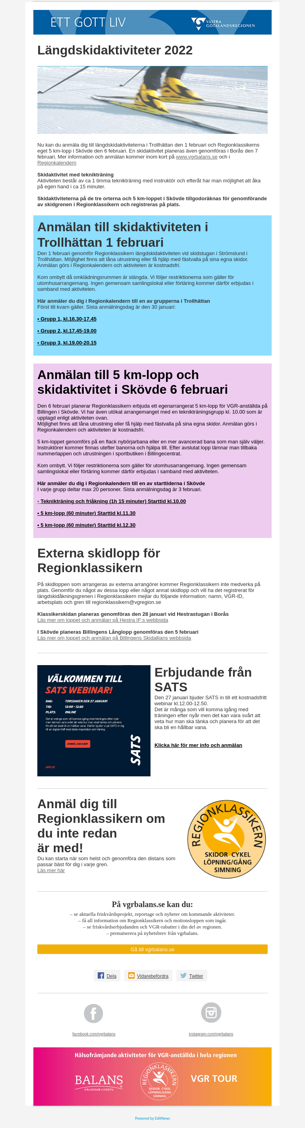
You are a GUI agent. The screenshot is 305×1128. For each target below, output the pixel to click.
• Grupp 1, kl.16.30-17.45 (67, 319)
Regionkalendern (56, 163)
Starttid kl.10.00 (166, 501)
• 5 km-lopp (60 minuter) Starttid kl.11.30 (86, 513)
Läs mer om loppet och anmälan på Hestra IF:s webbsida (102, 620)
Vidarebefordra (152, 976)
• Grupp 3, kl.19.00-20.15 (67, 343)
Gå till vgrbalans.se (153, 949)
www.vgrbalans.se (197, 157)
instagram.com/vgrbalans (211, 1034)
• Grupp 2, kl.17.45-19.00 (67, 331)
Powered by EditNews (152, 1118)
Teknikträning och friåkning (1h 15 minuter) (93, 501)
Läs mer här (51, 870)
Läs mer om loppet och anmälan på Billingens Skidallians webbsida (114, 638)
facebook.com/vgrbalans (93, 1034)
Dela (111, 976)
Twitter (196, 976)
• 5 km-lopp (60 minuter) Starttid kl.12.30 (86, 525)
